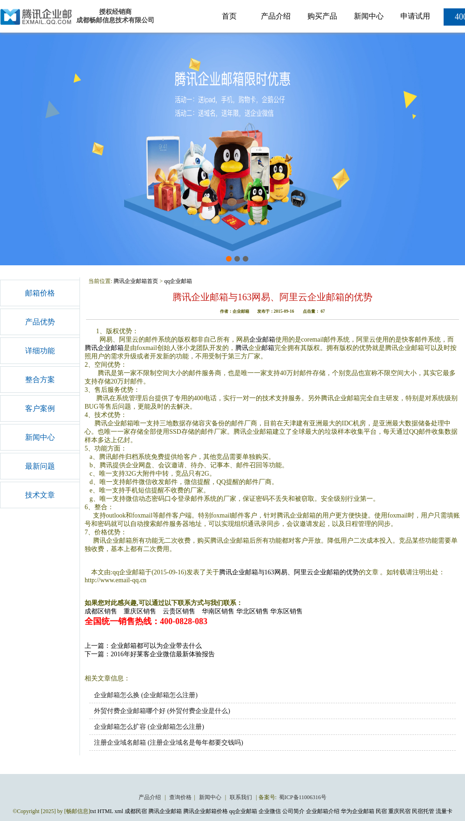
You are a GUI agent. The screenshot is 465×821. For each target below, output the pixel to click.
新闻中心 (369, 16)
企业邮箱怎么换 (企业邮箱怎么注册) (146, 695)
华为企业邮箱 (357, 811)
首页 (229, 16)
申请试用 (415, 16)
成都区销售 (101, 611)
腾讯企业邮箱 (104, 347)
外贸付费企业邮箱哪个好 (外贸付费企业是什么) (162, 710)
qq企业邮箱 (178, 281)
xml (118, 811)
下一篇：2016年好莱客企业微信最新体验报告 (150, 654)
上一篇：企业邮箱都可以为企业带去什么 (143, 645)
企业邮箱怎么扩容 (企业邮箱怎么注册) (149, 726)
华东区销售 (286, 611)
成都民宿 (136, 811)
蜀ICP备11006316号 (302, 797)
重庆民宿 (399, 811)
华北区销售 (252, 611)
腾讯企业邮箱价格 (205, 811)
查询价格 (180, 797)
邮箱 (267, 347)
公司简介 (293, 811)
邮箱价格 (40, 293)
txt (93, 811)
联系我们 (241, 797)
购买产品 (322, 16)
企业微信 (270, 811)
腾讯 (241, 347)
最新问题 (40, 466)
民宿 (381, 811)
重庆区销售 (140, 611)
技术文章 (40, 495)
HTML (105, 811)
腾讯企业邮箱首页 (135, 281)
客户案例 (40, 408)
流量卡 (444, 811)
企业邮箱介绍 (322, 811)
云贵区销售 (179, 611)
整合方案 (40, 380)
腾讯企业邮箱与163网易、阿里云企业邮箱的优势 (289, 572)
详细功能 (40, 351)
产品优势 (40, 322)
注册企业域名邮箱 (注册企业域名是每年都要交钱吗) (168, 742)
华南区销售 (218, 611)
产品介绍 (276, 16)
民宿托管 (423, 811)
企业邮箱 (262, 339)
